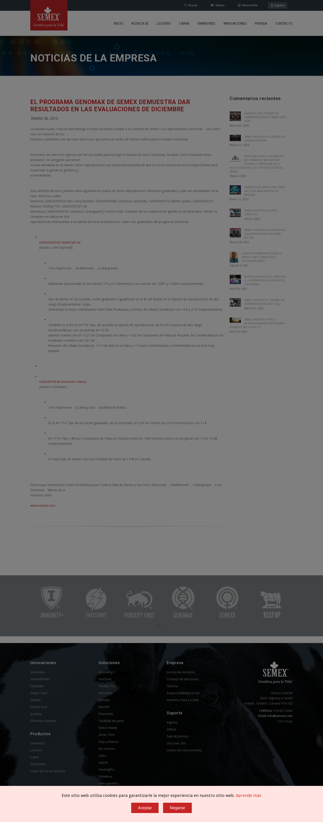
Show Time (106, 735)
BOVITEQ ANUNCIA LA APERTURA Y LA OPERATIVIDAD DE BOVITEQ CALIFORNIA (265, 280)
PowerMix (105, 714)
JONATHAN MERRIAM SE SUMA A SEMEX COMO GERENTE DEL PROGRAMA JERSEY (262, 257)
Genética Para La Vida (183, 700)
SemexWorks (39, 679)
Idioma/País (248, 5)
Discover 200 (176, 743)
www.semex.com (42, 505)
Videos (218, 5)
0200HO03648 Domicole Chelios (63, 381)
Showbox (105, 776)
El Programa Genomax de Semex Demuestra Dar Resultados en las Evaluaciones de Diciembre (110, 105)
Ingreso (277, 5)
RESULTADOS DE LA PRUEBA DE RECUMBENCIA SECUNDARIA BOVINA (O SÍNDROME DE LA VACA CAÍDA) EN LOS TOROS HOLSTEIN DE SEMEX (257, 163)
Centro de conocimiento (184, 750)
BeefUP (104, 707)
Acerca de (140, 24)
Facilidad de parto (111, 721)
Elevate (35, 700)
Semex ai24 (38, 707)
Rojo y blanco (108, 741)
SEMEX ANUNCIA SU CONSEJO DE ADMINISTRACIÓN (264, 138)
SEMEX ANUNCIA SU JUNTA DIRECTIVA (261, 212)
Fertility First (107, 686)
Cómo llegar (285, 721)
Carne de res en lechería (47, 771)
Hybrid (103, 762)
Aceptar (145, 808)
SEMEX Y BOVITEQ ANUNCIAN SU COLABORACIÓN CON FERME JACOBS (264, 234)
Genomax (105, 693)
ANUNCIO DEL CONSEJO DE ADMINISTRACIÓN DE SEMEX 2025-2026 (265, 117)
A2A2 (102, 755)
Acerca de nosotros (181, 672)
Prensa (261, 24)
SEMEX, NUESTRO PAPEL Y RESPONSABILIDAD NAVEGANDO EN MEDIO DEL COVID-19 (257, 323)
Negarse (177, 808)
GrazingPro (106, 769)
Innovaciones (235, 24)
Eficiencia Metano (43, 721)
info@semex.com (280, 716)
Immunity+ (38, 672)
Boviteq (35, 714)
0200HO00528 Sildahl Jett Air (60, 242)
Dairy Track (38, 693)
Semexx (104, 700)
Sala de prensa (177, 736)
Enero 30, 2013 (44, 118)
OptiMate (37, 686)
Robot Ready (107, 728)
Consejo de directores (183, 679)
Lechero (164, 24)
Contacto (283, 24)
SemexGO (37, 743)
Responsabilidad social (183, 693)
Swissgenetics (108, 783)
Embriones (206, 24)
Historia (172, 686)
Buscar (190, 5)
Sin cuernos (106, 748)
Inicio (118, 24)
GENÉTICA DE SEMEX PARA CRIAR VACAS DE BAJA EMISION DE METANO (264, 191)
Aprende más (248, 795)
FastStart (105, 679)
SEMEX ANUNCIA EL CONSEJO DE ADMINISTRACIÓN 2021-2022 (264, 302)
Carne (184, 24)
